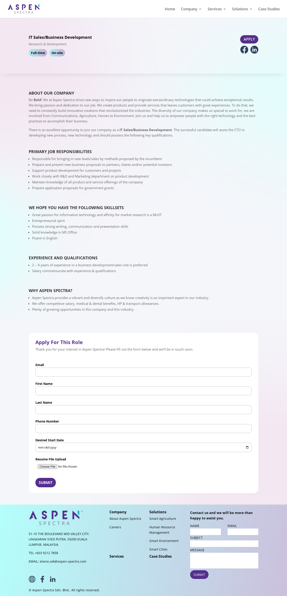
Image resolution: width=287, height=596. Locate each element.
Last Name (143, 407)
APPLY (249, 39)
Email (143, 370)
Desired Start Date (143, 445)
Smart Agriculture (162, 518)
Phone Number (143, 426)
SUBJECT (224, 541)
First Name (143, 388)
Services (116, 556)
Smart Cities (158, 549)
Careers (115, 527)
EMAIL (243, 529)
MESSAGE (224, 558)
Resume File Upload (143, 464)
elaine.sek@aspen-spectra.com (63, 561)
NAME (205, 529)
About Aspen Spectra (125, 518)
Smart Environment (163, 541)
